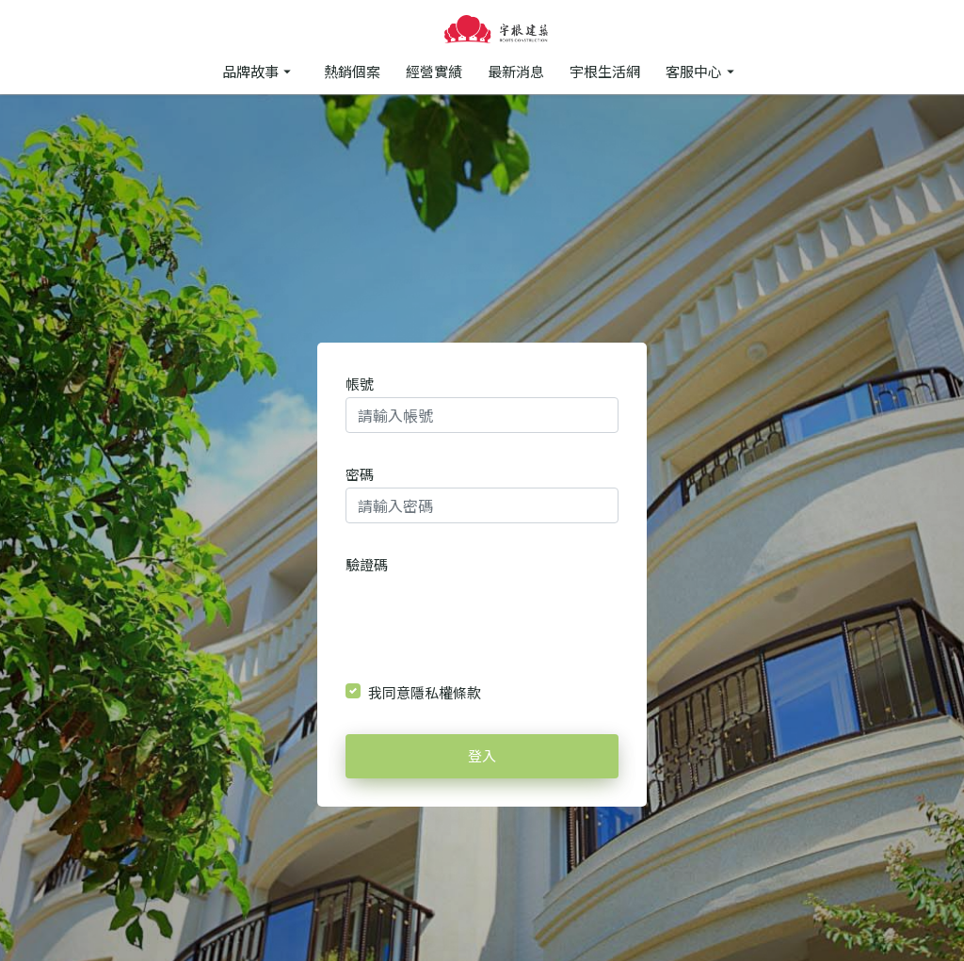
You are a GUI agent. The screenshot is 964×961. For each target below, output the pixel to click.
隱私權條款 (445, 692)
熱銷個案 (352, 71)
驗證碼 (366, 564)
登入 (482, 755)
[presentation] (482, 613)
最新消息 (516, 71)
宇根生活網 (605, 71)
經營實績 (434, 71)
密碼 (359, 474)
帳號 (359, 383)
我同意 (424, 692)
